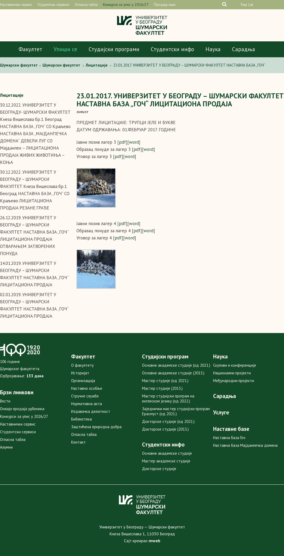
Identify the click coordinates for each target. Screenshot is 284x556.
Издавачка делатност (90, 411)
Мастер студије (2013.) (162, 388)
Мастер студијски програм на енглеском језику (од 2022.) (168, 398)
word (134, 142)
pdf (122, 142)
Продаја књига (166, 4)
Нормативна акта (86, 403)
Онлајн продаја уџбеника (22, 408)
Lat (250, 4)
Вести (5, 401)
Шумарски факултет (19, 65)
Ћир (243, 4)
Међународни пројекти (233, 380)
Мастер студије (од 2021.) (165, 380)
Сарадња (243, 49)
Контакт (78, 442)
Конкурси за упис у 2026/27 (126, 4)
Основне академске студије (167, 453)
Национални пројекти (232, 372)
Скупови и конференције (234, 365)
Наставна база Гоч (229, 437)
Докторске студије (159, 468)
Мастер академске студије (166, 460)
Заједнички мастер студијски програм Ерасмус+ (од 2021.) (176, 411)
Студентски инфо (172, 49)
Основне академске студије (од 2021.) (176, 365)
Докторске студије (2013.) (165, 429)
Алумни (6, 447)
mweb (154, 540)
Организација (83, 380)
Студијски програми (114, 49)
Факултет (30, 49)
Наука (213, 49)
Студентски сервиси (53, 4)
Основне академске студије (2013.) (173, 372)
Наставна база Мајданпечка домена (245, 445)
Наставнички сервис (16, 4)
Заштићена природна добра (96, 426)
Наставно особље (86, 388)
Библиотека (81, 419)
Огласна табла (86, 4)
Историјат (80, 372)
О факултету (82, 365)
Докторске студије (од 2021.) (168, 421)
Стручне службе (85, 396)
